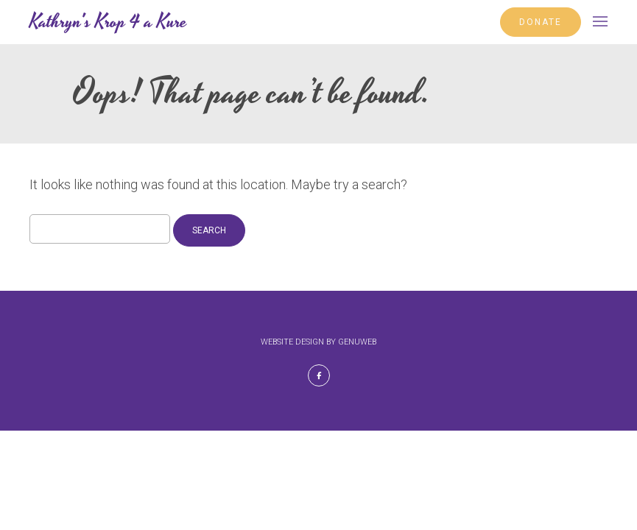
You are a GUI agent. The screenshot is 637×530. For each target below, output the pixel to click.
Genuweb (357, 342)
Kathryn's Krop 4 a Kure (108, 22)
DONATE (540, 22)
